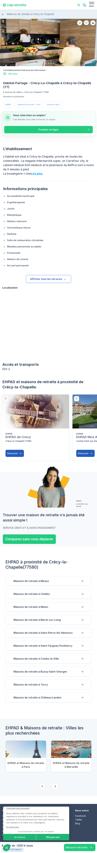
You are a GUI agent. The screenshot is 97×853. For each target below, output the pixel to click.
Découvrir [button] (14, 453)
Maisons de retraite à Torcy (31, 684)
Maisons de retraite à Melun (31, 606)
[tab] (43, 63)
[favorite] (86, 22)
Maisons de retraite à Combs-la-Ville (36, 658)
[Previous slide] (42, 786)
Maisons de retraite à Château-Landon (37, 697)
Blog (77, 823)
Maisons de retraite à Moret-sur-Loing (37, 619)
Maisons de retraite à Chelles (32, 594)
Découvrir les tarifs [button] (76, 847)
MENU (91, 6)
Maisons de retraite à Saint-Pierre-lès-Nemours (43, 632)
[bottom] (5, 398)
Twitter (78, 819)
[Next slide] (55, 786)
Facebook (80, 815)
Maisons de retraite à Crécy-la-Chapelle (28, 14)
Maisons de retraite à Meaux (31, 581)
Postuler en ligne (48, 129)
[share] (79, 22)
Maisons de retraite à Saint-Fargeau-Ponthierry (43, 645)
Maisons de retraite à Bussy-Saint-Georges (40, 671)
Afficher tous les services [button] (48, 279)
